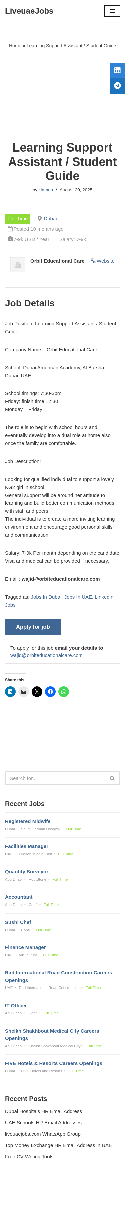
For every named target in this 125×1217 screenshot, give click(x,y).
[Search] (55, 778)
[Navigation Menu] (112, 11)
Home (15, 45)
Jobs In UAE (78, 597)
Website (106, 261)
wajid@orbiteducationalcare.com (46, 655)
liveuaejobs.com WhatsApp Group (43, 1134)
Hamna (46, 189)
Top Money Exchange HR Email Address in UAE (58, 1145)
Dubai (50, 218)
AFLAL (97, 1207)
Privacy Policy (21, 1194)
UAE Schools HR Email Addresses (43, 1122)
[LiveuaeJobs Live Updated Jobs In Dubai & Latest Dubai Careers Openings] (29, 11)
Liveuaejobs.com (39, 1207)
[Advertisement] (62, 94)
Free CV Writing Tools (29, 1156)
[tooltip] (117, 70)
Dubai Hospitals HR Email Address (43, 1111)
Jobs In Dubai (46, 597)
